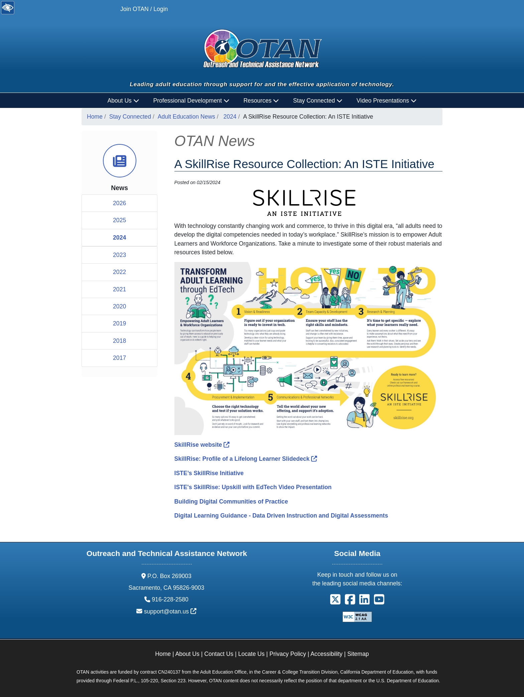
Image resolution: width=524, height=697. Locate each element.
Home (95, 116)
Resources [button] (261, 100)
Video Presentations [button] (387, 100)
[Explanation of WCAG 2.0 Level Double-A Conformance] (357, 616)
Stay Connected (130, 116)
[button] (335, 601)
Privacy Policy (287, 654)
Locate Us (251, 654)
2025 (119, 220)
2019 (119, 323)
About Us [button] (123, 100)
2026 (119, 203)
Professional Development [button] (191, 100)
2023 (119, 255)
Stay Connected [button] (318, 100)
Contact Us (218, 654)
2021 (119, 289)
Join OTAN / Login (144, 9)
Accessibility (326, 654)
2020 (119, 306)
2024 (230, 116)
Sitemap (358, 654)
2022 (119, 272)
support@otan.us (170, 611)
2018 (119, 340)
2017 (119, 358)
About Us (187, 654)
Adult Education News (186, 116)
